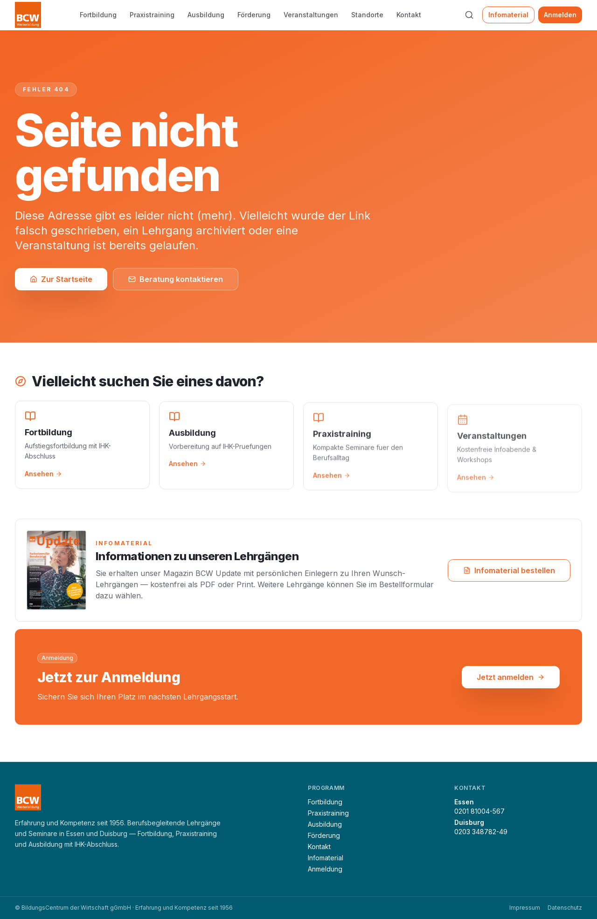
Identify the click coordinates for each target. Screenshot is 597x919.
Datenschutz (565, 907)
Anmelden (560, 15)
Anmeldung (325, 869)
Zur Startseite (61, 279)
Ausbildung (205, 15)
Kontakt (408, 15)
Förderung (254, 15)
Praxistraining (152, 15)
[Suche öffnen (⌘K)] (469, 15)
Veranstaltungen (311, 15)
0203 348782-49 (480, 832)
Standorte (367, 15)
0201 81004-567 (479, 811)
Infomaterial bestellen (509, 571)
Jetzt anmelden (511, 677)
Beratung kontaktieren (175, 279)
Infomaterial (508, 15)
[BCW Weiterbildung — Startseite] (28, 15)
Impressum (524, 907)
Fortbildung (98, 15)
